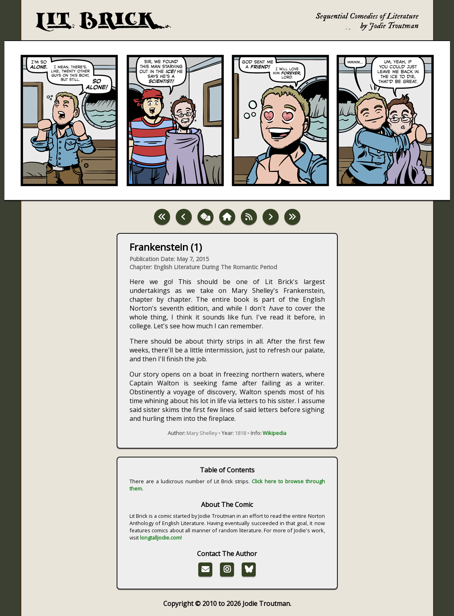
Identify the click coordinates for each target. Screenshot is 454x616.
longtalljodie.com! (161, 537)
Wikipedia (274, 433)
